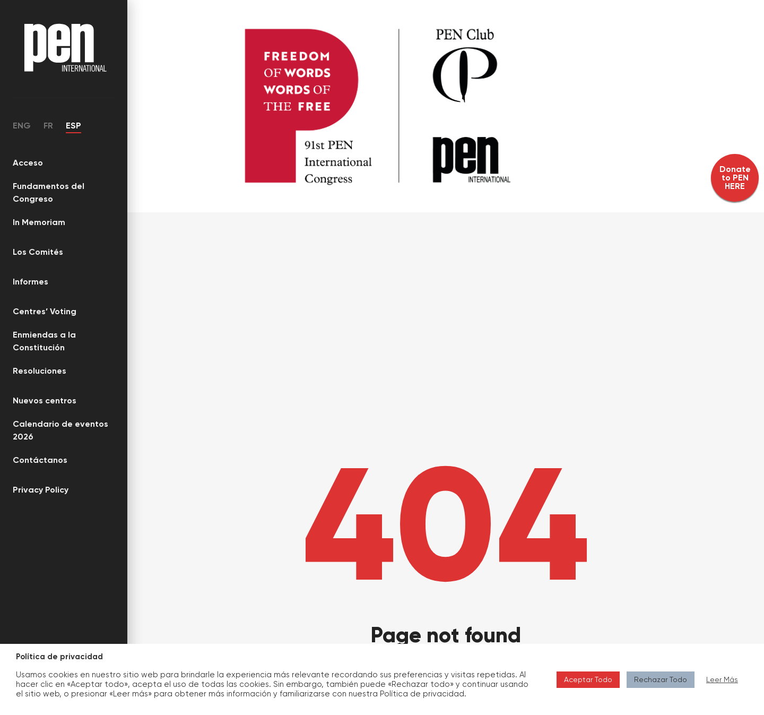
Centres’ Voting (44, 311)
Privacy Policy (40, 490)
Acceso (28, 163)
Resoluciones (39, 371)
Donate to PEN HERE (735, 177)
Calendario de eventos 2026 (60, 430)
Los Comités (38, 252)
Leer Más (722, 679)
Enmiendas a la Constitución (44, 341)
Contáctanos (40, 460)
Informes (30, 282)
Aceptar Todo (588, 679)
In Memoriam (39, 222)
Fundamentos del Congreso (48, 192)
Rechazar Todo (660, 679)
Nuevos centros (44, 400)
